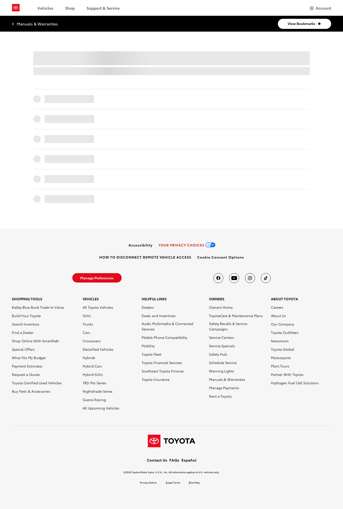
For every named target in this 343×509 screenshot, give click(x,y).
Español (188, 460)
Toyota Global (282, 349)
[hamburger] (320, 8)
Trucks (88, 324)
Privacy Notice (148, 482)
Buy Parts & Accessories (31, 391)
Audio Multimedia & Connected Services (167, 326)
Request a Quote (26, 374)
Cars (86, 332)
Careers (277, 307)
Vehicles (45, 8)
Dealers (148, 307)
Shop (70, 8)
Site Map (194, 482)
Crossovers (92, 340)
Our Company (282, 324)
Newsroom (280, 340)
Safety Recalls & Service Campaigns (228, 326)
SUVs (87, 315)
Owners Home (221, 307)
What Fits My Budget (29, 357)
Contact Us (157, 460)
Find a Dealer (23, 332)
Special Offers (23, 349)
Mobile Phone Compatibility (164, 337)
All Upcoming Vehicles (101, 408)
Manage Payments (224, 387)
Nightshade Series (98, 391)
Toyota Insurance (156, 379)
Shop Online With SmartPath (35, 340)
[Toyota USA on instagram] (250, 278)
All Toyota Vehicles (98, 307)
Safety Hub (218, 354)
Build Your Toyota (26, 315)
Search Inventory (25, 324)
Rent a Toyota (220, 396)
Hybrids (89, 357)
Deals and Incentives (159, 315)
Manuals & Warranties (227, 379)
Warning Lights (221, 370)
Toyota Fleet (151, 354)
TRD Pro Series (94, 382)
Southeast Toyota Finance (163, 370)
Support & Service (103, 8)
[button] (220, 257)
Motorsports (281, 357)
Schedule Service (222, 362)
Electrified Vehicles (98, 349)
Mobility (148, 345)
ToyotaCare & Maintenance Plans (236, 315)
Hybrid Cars (92, 366)
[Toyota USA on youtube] (234, 278)
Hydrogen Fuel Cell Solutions (295, 382)
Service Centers (221, 337)
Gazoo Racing (94, 399)
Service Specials (222, 345)
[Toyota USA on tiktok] (266, 278)
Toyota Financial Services (162, 362)
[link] (140, 245)
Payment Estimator (27, 366)
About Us (278, 315)
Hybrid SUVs (93, 374)
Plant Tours (280, 366)
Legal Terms (173, 482)
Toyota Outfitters (285, 332)
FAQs (174, 460)
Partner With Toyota (287, 374)
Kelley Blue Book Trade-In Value (38, 307)
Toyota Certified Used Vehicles (37, 382)
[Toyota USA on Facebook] (218, 278)
